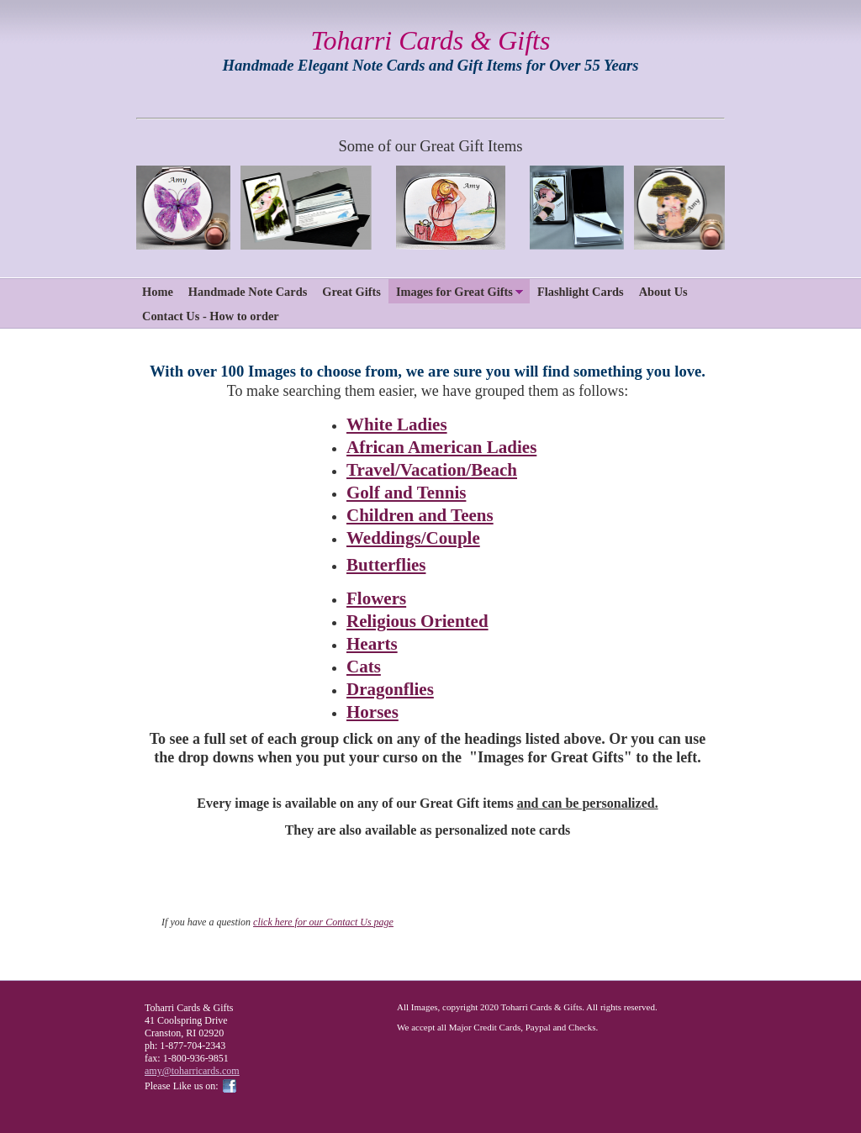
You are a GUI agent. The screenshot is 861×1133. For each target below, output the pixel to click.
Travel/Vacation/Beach (431, 470)
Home (157, 291)
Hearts (372, 644)
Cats (363, 666)
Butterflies (385, 565)
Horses (372, 712)
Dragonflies (390, 689)
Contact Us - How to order (210, 316)
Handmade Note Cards (248, 291)
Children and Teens (420, 515)
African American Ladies (441, 447)
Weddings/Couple (413, 538)
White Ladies (396, 424)
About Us (663, 291)
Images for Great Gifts (454, 291)
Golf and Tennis (406, 492)
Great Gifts (351, 291)
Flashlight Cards (580, 291)
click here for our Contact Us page (323, 922)
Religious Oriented (417, 621)
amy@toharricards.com (192, 1071)
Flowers (376, 598)
